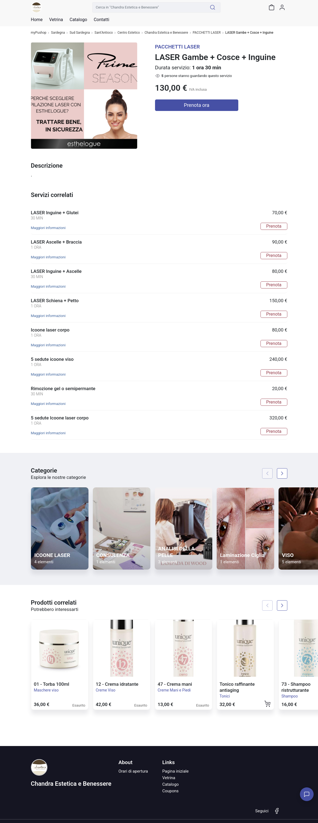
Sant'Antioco (103, 33)
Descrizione (47, 165)
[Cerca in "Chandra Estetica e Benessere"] (148, 7)
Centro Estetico (129, 33)
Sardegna (58, 33)
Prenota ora (196, 105)
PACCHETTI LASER (207, 33)
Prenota (274, 226)
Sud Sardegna (80, 33)
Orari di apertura (133, 771)
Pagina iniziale (175, 771)
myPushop (39, 33)
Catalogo (78, 20)
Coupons (170, 790)
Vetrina (168, 777)
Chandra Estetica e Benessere (166, 33)
